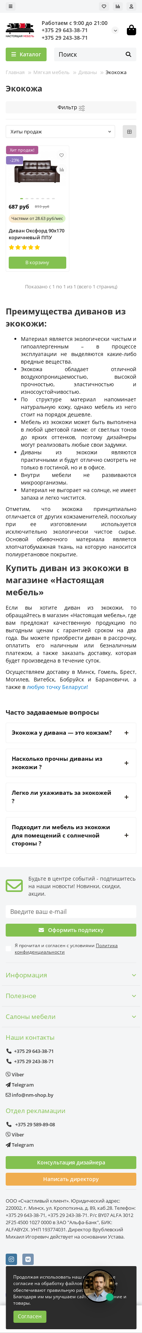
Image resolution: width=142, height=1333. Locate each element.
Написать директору (71, 1179)
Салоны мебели (71, 1016)
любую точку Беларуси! (57, 686)
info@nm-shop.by (29, 1094)
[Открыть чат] (98, 1286)
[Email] (71, 911)
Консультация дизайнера (71, 1162)
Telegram (20, 1084)
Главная (15, 72)
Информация (71, 975)
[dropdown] (11, 6)
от (37, 218)
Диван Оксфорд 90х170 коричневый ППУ (36, 234)
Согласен (30, 1316)
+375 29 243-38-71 (65, 37)
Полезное (71, 995)
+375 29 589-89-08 (30, 1124)
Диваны (87, 72)
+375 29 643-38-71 (65, 30)
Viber (15, 1074)
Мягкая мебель (51, 72)
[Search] (95, 54)
